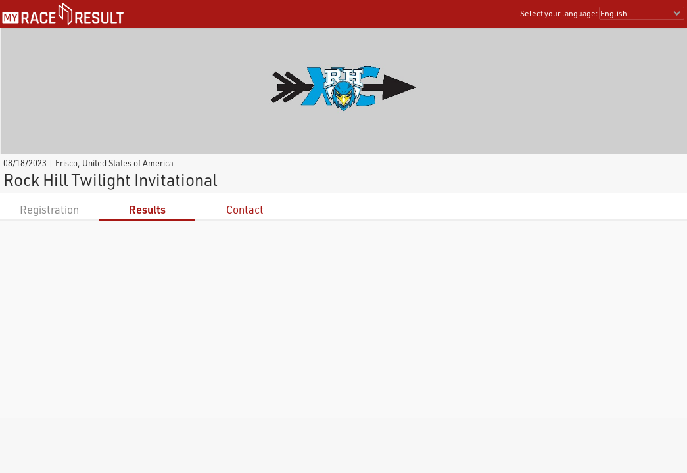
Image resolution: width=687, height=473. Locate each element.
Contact (245, 209)
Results (147, 209)
